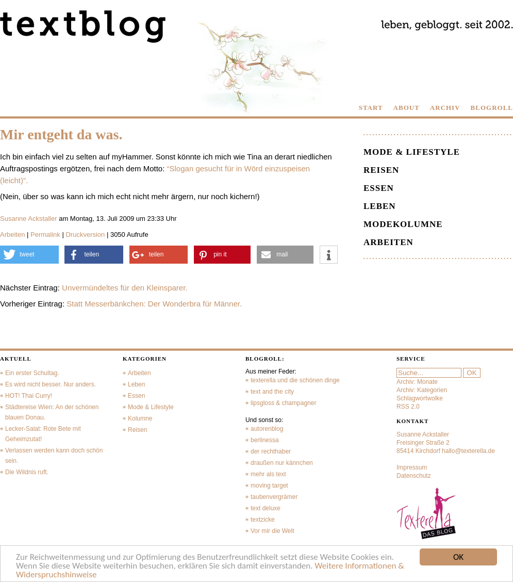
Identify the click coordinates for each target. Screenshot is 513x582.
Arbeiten (12, 234)
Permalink (45, 234)
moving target (269, 485)
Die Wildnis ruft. (26, 472)
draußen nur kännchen (282, 462)
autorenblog (267, 428)
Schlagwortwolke (419, 398)
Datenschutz (413, 475)
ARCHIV (445, 107)
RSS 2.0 (408, 406)
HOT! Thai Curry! (28, 395)
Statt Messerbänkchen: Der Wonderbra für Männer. (154, 303)
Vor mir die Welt (272, 531)
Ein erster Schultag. (32, 373)
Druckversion (85, 234)
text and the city (272, 391)
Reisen (381, 170)
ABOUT (406, 107)
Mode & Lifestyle (411, 152)
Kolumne (140, 418)
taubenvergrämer (274, 496)
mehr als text (268, 474)
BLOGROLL (492, 107)
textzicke (263, 519)
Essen (378, 188)
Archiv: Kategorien (421, 390)
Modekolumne (403, 224)
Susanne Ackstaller (28, 218)
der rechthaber (271, 451)
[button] (29, 255)
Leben (379, 206)
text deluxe (265, 508)
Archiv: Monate (417, 381)
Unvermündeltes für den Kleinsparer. (124, 287)
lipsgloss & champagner (283, 403)
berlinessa (265, 440)
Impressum (411, 467)
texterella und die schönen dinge (295, 380)
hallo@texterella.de (468, 451)
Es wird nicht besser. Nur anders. (50, 384)
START (371, 107)
